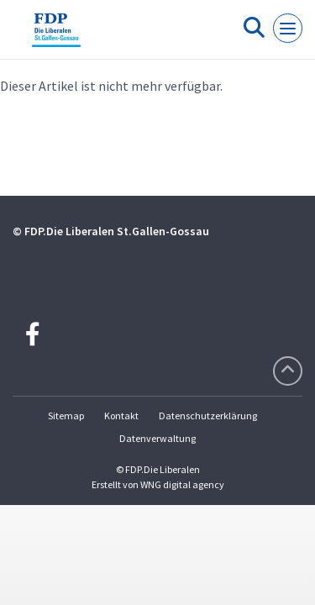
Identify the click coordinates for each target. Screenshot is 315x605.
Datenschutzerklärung (208, 415)
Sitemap (66, 415)
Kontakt (121, 415)
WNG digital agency (182, 484)
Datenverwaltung (157, 438)
